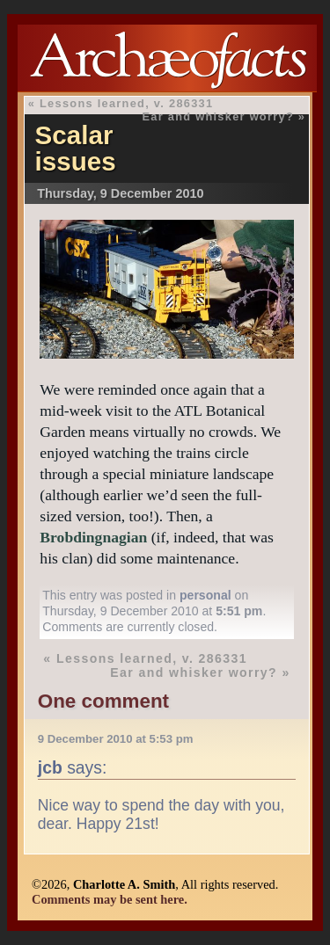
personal (205, 595)
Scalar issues (75, 148)
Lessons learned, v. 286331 (126, 103)
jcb (50, 767)
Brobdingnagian (93, 537)
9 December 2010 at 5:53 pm (116, 738)
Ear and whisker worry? (218, 116)
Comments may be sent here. (109, 899)
